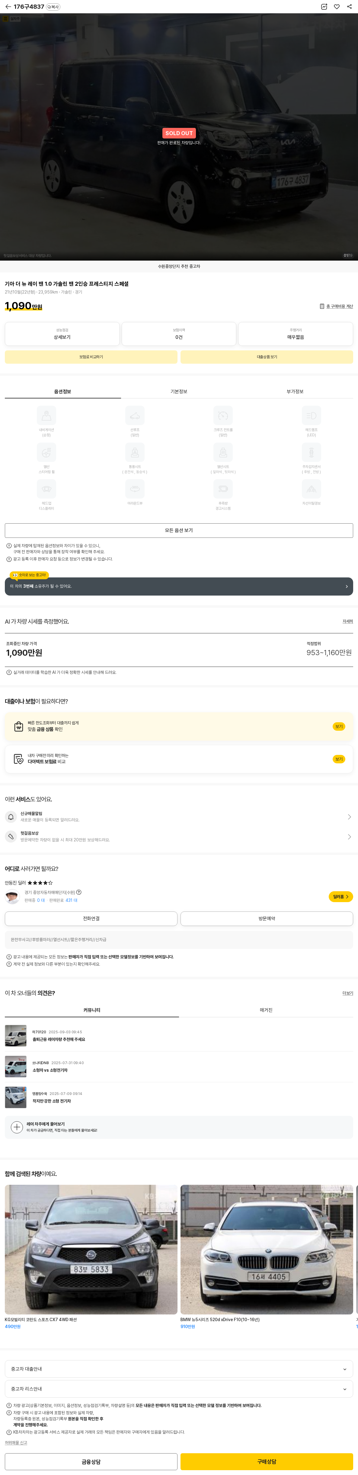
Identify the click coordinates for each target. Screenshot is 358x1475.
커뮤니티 (92, 1010)
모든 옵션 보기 (179, 530)
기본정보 (179, 392)
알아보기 (179, 726)
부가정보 (295, 392)
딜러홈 (338, 896)
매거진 (266, 1010)
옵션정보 (62, 392)
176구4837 (37, 6)
